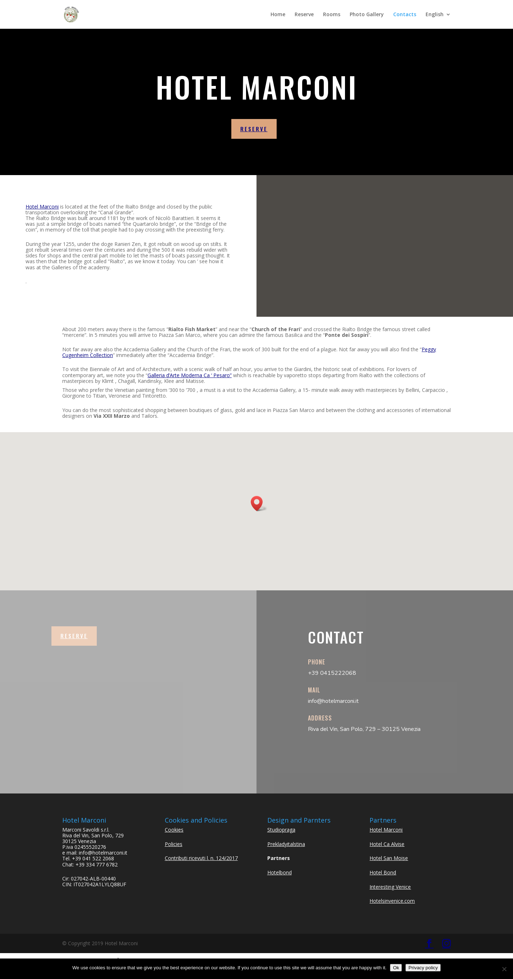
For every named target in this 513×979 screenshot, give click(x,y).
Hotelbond (279, 872)
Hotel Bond (382, 872)
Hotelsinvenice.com (392, 900)
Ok (396, 967)
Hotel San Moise (388, 858)
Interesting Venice (390, 886)
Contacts (404, 15)
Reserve (304, 15)
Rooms (331, 15)
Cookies (174, 829)
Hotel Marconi (42, 206)
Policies (173, 844)
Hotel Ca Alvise (386, 844)
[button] (259, 503)
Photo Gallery (367, 15)
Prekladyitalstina (286, 844)
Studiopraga (281, 829)
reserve (254, 129)
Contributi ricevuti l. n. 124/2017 (201, 858)
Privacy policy (422, 967)
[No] (504, 969)
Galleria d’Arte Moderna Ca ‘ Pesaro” (189, 375)
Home (278, 15)
